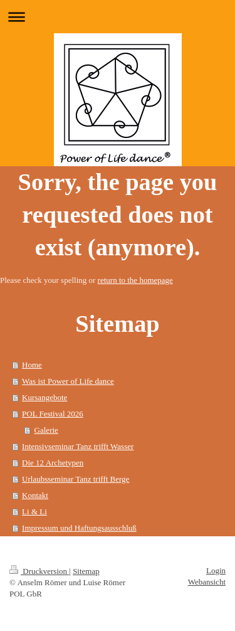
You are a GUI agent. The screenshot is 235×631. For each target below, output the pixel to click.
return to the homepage (135, 280)
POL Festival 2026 (52, 413)
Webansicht (207, 581)
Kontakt (35, 495)
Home (32, 364)
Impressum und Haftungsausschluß (79, 528)
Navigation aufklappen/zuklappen (117, 16)
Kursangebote (44, 397)
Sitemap (86, 571)
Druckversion (39, 571)
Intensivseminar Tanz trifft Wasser (77, 446)
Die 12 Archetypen (52, 462)
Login (216, 570)
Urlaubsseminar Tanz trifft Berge (75, 479)
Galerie (46, 430)
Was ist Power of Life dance (68, 381)
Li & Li (34, 511)
